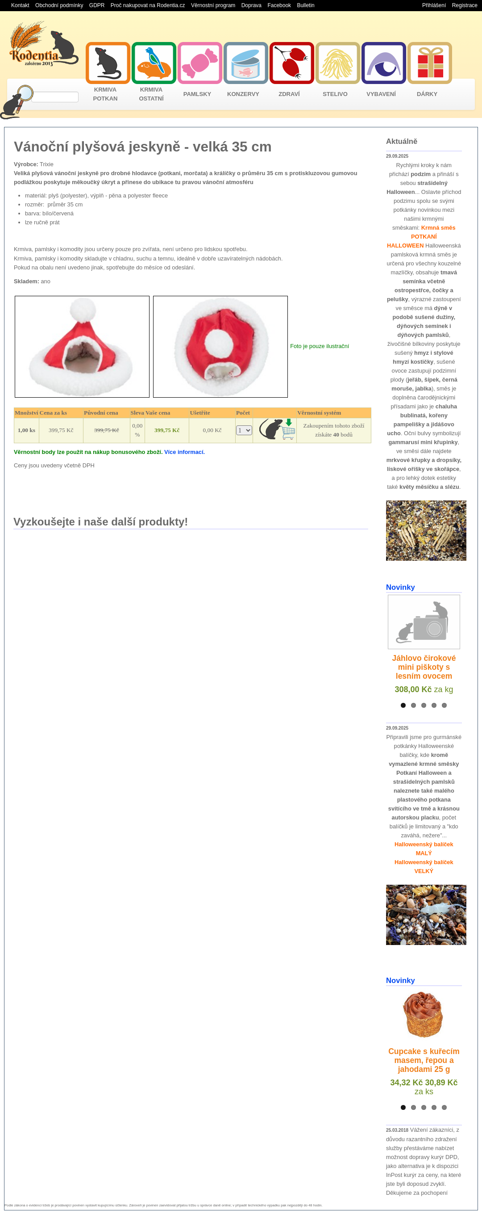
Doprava (251, 5)
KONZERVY (243, 94)
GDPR (97, 5)
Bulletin (305, 5)
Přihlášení (434, 5)
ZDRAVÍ (288, 94)
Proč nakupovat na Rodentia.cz (148, 5)
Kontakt (20, 5)
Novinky (400, 587)
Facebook (279, 5)
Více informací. (184, 452)
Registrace (465, 5)
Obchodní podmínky (59, 5)
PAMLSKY (197, 94)
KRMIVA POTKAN (105, 94)
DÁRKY (427, 94)
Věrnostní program (213, 5)
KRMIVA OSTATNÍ (151, 94)
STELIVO (335, 94)
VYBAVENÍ (381, 94)
